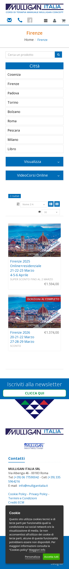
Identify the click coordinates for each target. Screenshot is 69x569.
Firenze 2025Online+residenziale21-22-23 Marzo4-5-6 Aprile (25, 268)
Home (29, 39)
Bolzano (14, 111)
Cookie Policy (17, 494)
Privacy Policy (38, 494)
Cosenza (14, 74)
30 (50, 212)
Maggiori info (37, 549)
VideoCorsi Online (38, 175)
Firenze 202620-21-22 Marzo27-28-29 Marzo (22, 337)
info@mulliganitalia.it (33, 486)
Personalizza (32, 556)
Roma (12, 121)
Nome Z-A (34, 204)
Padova (13, 93)
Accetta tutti (51, 556)
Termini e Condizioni (22, 498)
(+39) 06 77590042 (26, 477)
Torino (13, 102)
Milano (13, 139)
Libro (12, 149)
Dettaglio (34, 254)
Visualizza (42, 161)
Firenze (13, 84)
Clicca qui (34, 393)
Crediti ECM (16, 502)
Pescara (14, 130)
